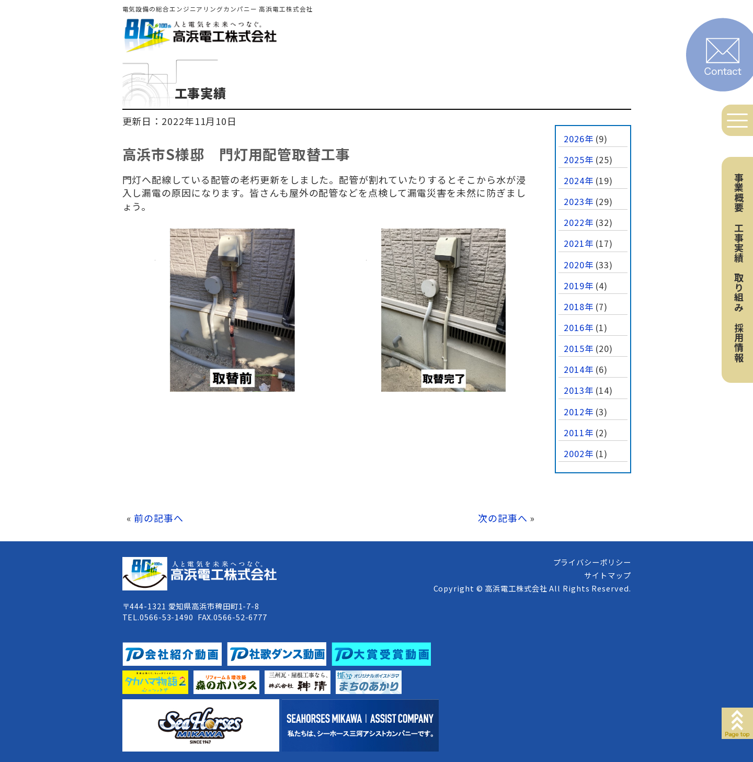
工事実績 (739, 243)
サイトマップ (607, 575)
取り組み (739, 292)
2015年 (579, 348)
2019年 (579, 285)
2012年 (579, 411)
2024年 (579, 180)
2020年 (579, 264)
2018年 (579, 306)
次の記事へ (503, 518)
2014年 (579, 369)
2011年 (579, 432)
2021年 (579, 243)
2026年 (579, 138)
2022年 (579, 222)
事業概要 (739, 192)
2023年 (579, 201)
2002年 (579, 453)
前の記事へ (159, 518)
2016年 (579, 327)
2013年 (579, 390)
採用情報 (739, 342)
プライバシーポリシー (592, 561)
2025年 (579, 159)
